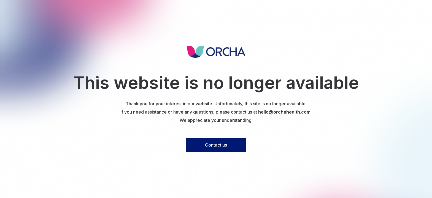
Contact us (216, 145)
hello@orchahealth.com (284, 112)
